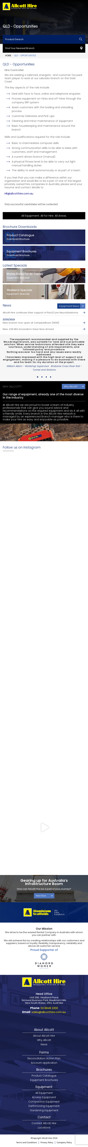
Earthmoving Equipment (44, 1106)
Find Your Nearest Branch (20, 48)
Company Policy (64, 1142)
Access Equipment (44, 1097)
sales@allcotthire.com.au (49, 1012)
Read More (41, 895)
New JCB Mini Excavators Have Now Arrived (28, 329)
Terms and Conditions (26, 1142)
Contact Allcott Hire (44, 1123)
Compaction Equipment (44, 1101)
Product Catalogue (44, 1075)
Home (8, 55)
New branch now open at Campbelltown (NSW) (31, 322)
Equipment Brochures (44, 1080)
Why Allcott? (71, 386)
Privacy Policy (46, 1142)
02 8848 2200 (49, 1008)
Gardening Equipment (44, 1110)
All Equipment (44, 1093)
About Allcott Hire (44, 1036)
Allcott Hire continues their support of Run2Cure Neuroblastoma (40, 312)
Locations (44, 1127)
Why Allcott (44, 1040)
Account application (44, 1063)
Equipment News (69, 306)
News (44, 1044)
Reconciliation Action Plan (44, 1058)
